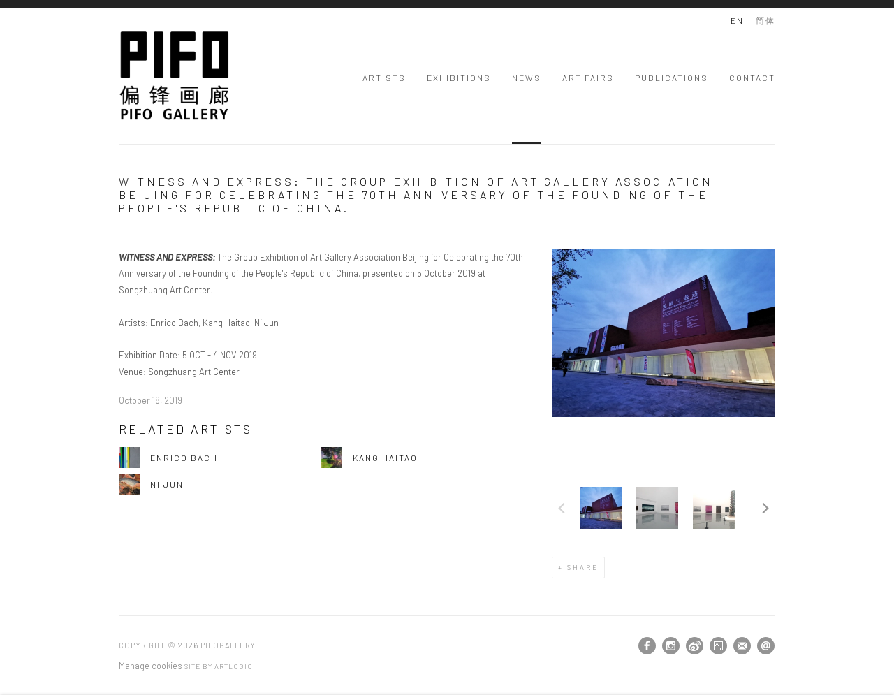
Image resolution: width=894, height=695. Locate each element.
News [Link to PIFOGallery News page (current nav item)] (526, 77)
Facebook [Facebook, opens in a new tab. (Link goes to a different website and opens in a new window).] (647, 646)
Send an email (766, 645)
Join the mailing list (742, 645)
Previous (561, 508)
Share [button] (583, 567)
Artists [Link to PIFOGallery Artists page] (384, 77)
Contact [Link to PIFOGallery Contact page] (752, 77)
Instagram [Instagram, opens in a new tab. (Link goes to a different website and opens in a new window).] (671, 646)
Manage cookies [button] (150, 665)
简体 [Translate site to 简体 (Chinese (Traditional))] (765, 20)
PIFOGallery (174, 75)
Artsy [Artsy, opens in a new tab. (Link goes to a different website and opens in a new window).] (718, 646)
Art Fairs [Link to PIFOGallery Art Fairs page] (588, 77)
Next (765, 508)
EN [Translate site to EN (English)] (737, 20)
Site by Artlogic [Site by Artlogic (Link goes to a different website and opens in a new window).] (218, 666)
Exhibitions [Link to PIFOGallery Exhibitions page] (459, 77)
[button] (601, 508)
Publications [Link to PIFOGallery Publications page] (671, 77)
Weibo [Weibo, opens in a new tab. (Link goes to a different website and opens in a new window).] (694, 646)
